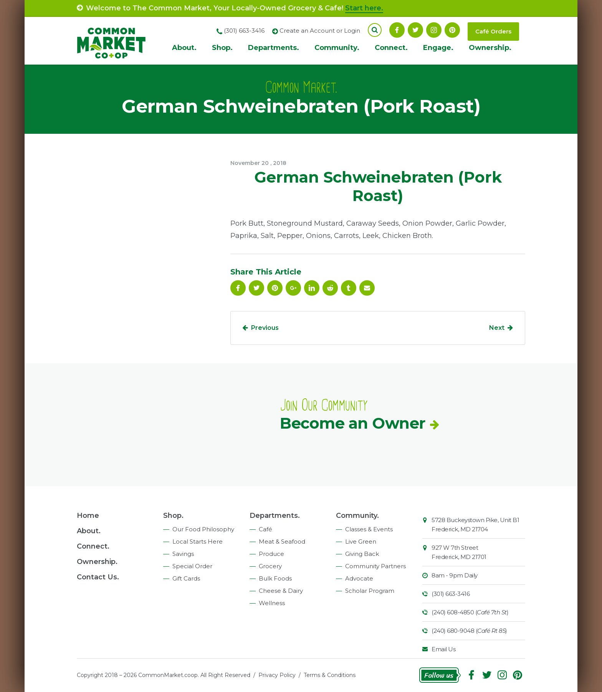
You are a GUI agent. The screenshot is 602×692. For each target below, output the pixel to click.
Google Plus (293, 288)
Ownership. (490, 47)
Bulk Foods (275, 578)
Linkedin (311, 288)
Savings (183, 553)
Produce (271, 553)
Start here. (364, 8)
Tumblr (348, 288)
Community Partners (375, 566)
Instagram (434, 30)
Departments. (273, 47)
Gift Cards (186, 578)
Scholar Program (369, 590)
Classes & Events (369, 529)
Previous (265, 327)
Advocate (359, 578)
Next (496, 327)
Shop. (222, 47)
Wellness (272, 603)
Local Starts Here (197, 541)
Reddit (330, 288)
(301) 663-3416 (451, 593)
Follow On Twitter (415, 30)
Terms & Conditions (330, 675)
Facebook (397, 30)
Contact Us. (98, 577)
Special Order (192, 566)
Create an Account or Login (320, 30)
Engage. (438, 47)
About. (184, 47)
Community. (336, 47)
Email (367, 288)
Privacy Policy (277, 675)
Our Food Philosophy (203, 529)
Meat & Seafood (282, 541)
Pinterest (452, 30)
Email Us (443, 649)
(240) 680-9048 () (469, 630)
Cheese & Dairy (281, 590)
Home (88, 515)
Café (265, 529)
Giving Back (362, 553)
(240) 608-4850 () (470, 612)
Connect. (391, 47)
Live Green (360, 541)
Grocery (270, 566)
